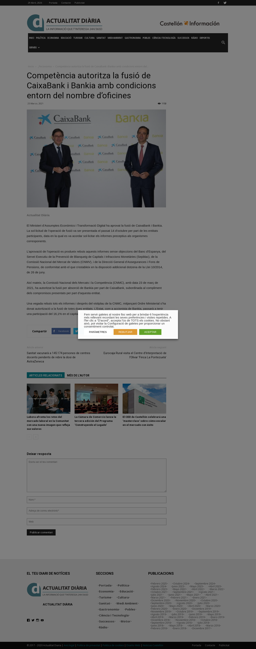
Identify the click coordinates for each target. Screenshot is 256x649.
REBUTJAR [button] (125, 331)
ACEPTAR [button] (150, 331)
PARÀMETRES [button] (98, 331)
